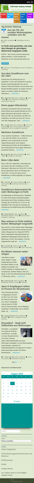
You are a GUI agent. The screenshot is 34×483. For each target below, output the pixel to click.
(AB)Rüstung (29, 16)
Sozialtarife (10, 16)
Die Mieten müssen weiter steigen (14, 252)
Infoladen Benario (7, 468)
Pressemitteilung (15, 67)
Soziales (3, 16)
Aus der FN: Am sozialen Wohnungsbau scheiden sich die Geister (16, 34)
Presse (3, 42)
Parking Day (4, 101)
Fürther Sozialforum (7, 40)
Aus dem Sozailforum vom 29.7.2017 (15, 74)
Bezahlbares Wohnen (16, 18)
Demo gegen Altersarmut (14, 105)
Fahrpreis (15, 99)
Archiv (3, 438)
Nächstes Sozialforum (12, 132)
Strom (24, 317)
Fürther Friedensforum (8, 449)
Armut (9, 99)
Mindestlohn (4, 128)
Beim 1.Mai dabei (10, 160)
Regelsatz (19, 317)
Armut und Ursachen (23, 18)
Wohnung (5, 69)
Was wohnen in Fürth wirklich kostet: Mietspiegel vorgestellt (17, 222)
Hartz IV (12, 317)
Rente (11, 128)
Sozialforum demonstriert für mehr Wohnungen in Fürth (16, 190)
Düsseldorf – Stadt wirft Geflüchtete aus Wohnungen (16, 324)
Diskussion (6, 67)
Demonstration (18, 126)
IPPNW (3, 464)
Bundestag (15, 184)
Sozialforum (29, 67)
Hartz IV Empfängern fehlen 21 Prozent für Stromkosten (15, 287)
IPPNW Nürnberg (7, 460)
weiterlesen (15, 93)
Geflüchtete (15, 358)
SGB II (23, 247)
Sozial (23, 67)
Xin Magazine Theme (17, 481)
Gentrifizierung (23, 99)
